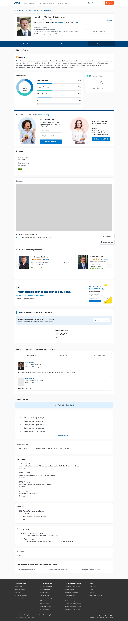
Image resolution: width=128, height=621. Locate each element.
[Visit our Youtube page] (110, 616)
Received (32, 356)
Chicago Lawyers (44, 593)
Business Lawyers (69, 590)
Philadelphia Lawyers (45, 601)
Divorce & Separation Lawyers (73, 604)
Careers (92, 590)
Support (92, 593)
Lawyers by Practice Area (48, 3)
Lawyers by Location (31, 3)
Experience (101, 44)
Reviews (64, 44)
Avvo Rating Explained (96, 595)
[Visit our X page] (99, 616)
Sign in (109, 3)
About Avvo (93, 587)
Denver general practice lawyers (58, 570)
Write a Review (60, 23)
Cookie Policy (37, 615)
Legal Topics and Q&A (65, 3)
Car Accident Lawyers (71, 601)
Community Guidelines (49, 615)
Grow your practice (97, 3)
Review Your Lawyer (20, 590)
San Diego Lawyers (45, 610)
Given (64, 356)
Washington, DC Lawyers (47, 598)
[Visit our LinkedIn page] (105, 616)
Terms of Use (18, 615)
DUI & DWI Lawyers (70, 595)
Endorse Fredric (99, 356)
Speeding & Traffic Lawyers (72, 610)
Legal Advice (18, 593)
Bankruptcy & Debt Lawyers (72, 587)
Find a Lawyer (18, 587)
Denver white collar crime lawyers (90, 570)
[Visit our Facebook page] (93, 616)
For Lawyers (18, 601)
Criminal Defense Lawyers (72, 593)
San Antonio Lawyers (45, 607)
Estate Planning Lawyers (71, 598)
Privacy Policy (28, 615)
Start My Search (50, 142)
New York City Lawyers (46, 587)
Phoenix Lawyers (44, 604)
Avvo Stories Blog (19, 598)
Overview (26, 44)
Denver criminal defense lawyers (26, 570)
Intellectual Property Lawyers (73, 607)
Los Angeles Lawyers (45, 590)
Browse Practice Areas (21, 595)
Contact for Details (97, 88)
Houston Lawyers (44, 595)
